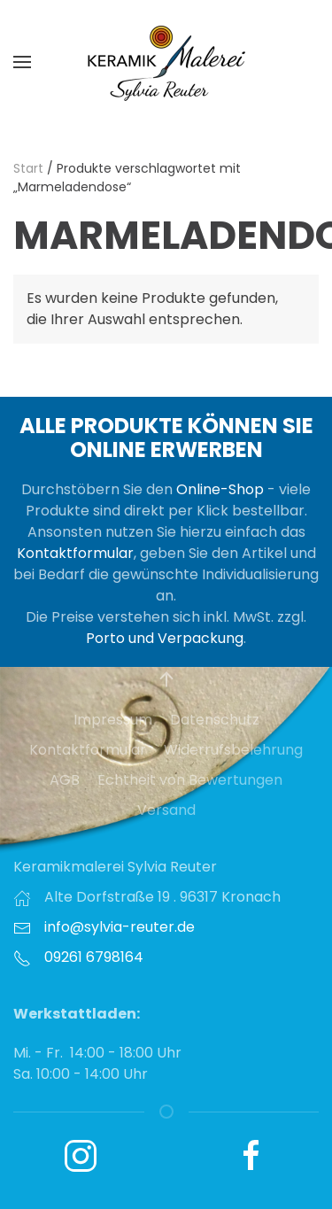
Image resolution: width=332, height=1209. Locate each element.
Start (28, 168)
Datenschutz (214, 719)
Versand (166, 810)
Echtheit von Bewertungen (189, 780)
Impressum (112, 719)
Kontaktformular (75, 553)
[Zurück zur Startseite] (166, 62)
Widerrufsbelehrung (233, 750)
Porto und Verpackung (164, 638)
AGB (65, 780)
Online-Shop (220, 489)
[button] (22, 62)
